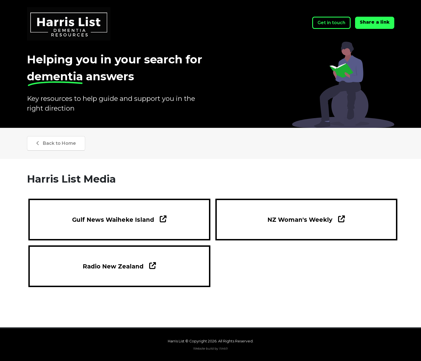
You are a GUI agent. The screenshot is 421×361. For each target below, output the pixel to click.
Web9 (223, 348)
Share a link (375, 22)
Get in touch (331, 22)
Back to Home (56, 143)
